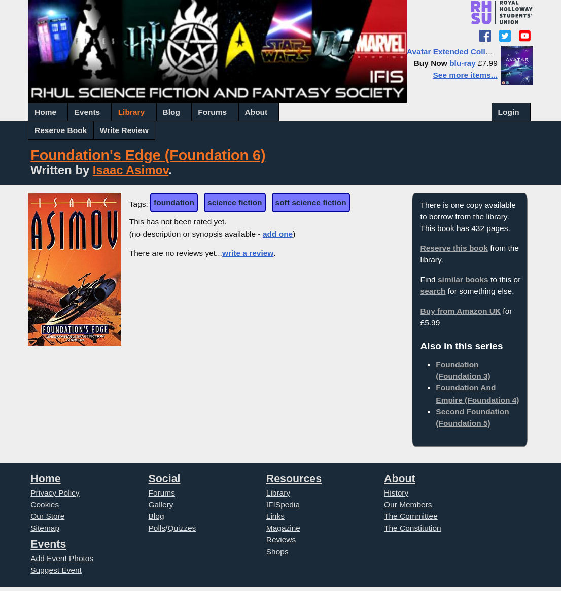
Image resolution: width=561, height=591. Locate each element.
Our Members (408, 504)
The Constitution (412, 527)
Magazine (283, 527)
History (396, 492)
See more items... (465, 75)
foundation (174, 202)
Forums (212, 112)
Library (131, 112)
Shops (277, 551)
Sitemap (44, 527)
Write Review (124, 130)
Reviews (281, 539)
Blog (171, 112)
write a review (247, 253)
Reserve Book (60, 130)
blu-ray (462, 63)
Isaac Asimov (130, 170)
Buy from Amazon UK (460, 311)
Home (45, 112)
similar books (463, 279)
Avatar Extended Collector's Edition (473, 51)
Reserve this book (454, 248)
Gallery (161, 504)
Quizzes (181, 527)
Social (165, 479)
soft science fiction (310, 202)
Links (275, 516)
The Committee (411, 516)
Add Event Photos (61, 558)
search (433, 291)
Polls (157, 527)
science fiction (234, 202)
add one (278, 233)
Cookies (44, 504)
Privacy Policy (54, 492)
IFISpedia (283, 504)
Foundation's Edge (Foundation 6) (147, 155)
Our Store (47, 516)
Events (87, 112)
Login (508, 112)
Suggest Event (56, 570)
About (256, 112)
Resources (294, 479)
